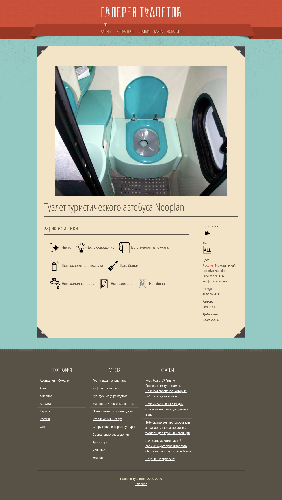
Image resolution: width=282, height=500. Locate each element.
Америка (46, 396)
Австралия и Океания (55, 380)
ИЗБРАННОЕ (125, 31)
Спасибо (141, 484)
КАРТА (158, 31)
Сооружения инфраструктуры (114, 427)
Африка (45, 403)
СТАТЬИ (144, 31)
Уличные (99, 450)
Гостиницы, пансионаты (109, 380)
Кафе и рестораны (106, 388)
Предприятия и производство (113, 411)
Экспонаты (100, 457)
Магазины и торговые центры (114, 403)
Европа (45, 411)
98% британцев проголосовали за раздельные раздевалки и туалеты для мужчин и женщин (167, 428)
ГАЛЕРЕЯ (105, 29)
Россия (208, 265)
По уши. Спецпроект (160, 459)
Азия (43, 388)
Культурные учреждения (110, 396)
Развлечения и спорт (107, 419)
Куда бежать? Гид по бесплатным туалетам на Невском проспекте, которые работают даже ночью (166, 388)
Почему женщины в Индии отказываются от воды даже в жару (166, 409)
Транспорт (100, 442)
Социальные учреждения (111, 434)
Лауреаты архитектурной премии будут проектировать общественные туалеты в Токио (168, 446)
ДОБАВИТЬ (175, 31)
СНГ (43, 427)
